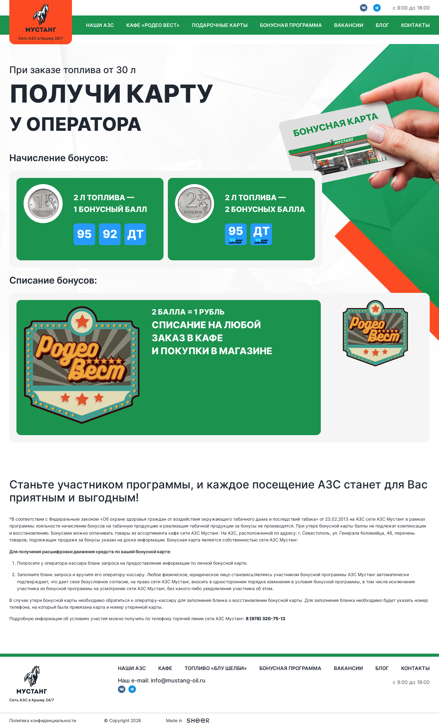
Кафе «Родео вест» (153, 25)
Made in (187, 720)
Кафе (165, 668)
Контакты (415, 25)
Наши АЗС (100, 25)
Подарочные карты (220, 25)
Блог (382, 25)
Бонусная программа (291, 25)
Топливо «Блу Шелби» (216, 668)
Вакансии (348, 25)
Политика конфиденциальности (42, 720)
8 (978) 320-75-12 (265, 618)
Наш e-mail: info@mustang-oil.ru (161, 680)
